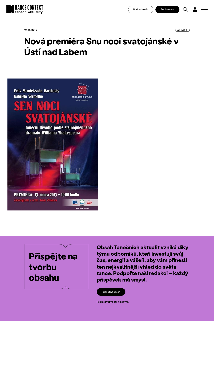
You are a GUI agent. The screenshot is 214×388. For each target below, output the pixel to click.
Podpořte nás (140, 9)
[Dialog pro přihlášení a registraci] (195, 9)
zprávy (182, 29)
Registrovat (167, 9)
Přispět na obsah (111, 291)
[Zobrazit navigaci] (204, 9)
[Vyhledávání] (185, 9)
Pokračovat (103, 301)
